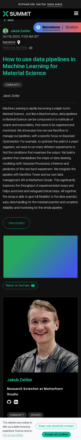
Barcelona (51, 27)
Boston (72, 27)
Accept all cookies (56, 434)
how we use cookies (13, 435)
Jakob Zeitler (19, 379)
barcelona (9, 42)
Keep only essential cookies (56, 426)
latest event (54, 4)
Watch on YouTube (15, 47)
